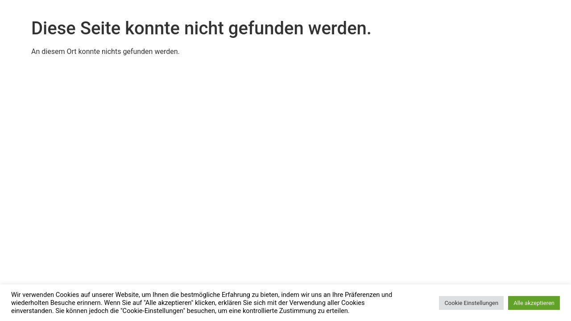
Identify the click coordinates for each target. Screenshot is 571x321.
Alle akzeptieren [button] (533, 303)
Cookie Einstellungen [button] (471, 303)
